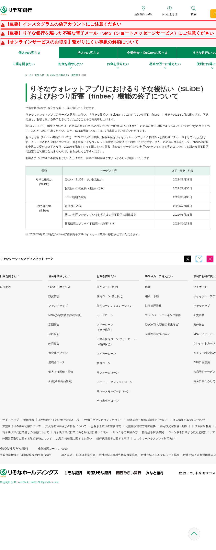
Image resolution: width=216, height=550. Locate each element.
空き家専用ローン (108, 400)
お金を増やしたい (59, 276)
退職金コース (56, 362)
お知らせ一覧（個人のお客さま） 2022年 (56, 75)
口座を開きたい (9, 276)
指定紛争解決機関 (153, 432)
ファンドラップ (58, 305)
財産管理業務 (153, 305)
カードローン (105, 315)
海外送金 (198, 324)
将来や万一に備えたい (159, 276)
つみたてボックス (59, 286)
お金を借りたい (106, 276)
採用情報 (28, 419)
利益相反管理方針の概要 (140, 426)
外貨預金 (53, 343)
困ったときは (169, 14)
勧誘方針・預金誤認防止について (147, 419)
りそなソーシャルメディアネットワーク (26, 258)
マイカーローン (106, 353)
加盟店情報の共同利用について (21, 426)
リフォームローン (108, 372)
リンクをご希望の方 (125, 432)
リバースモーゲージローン (113, 391)
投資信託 (53, 296)
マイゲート (200, 286)
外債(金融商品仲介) (60, 381)
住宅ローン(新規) (107, 286)
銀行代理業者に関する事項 (112, 438)
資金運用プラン (58, 352)
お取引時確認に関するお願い (74, 438)
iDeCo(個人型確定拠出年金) (162, 324)
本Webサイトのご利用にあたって (59, 419)
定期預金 (53, 324)
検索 (193, 14)
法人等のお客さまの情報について (65, 426)
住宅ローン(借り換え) (110, 296)
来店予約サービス (204, 371)
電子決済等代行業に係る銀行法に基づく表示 (80, 432)
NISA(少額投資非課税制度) (64, 315)
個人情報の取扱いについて (189, 419)
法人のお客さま (88, 52)
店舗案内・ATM (143, 14)
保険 (148, 286)
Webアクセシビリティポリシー (103, 419)
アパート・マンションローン (114, 382)
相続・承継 (152, 296)
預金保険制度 (203, 426)
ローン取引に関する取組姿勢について (191, 432)
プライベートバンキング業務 (163, 315)
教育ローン (103, 363)
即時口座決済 (201, 362)
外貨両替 (198, 315)
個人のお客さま (29, 52)
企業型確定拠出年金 (157, 334)
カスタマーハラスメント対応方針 (154, 438)
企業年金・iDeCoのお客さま (147, 52)
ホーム (28, 75)
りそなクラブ (201, 305)
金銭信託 (53, 334)
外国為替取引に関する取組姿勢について (27, 438)
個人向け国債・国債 (60, 371)
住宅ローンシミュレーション (114, 305)
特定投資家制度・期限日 (175, 426)
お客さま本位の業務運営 (106, 426)
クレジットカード (204, 343)
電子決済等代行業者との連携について (25, 432)
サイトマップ (10, 419)
